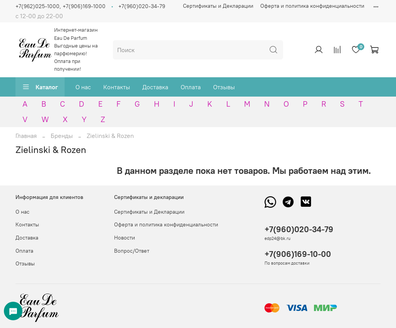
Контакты (116, 87)
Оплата (191, 87)
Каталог (40, 87)
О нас (83, 87)
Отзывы (224, 87)
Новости (124, 237)
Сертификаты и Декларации (218, 5)
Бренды (62, 135)
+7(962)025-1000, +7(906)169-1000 (60, 6)
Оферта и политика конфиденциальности (312, 5)
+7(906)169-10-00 (298, 254)
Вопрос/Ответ (131, 250)
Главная (26, 135)
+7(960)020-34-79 (141, 6)
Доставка (155, 87)
